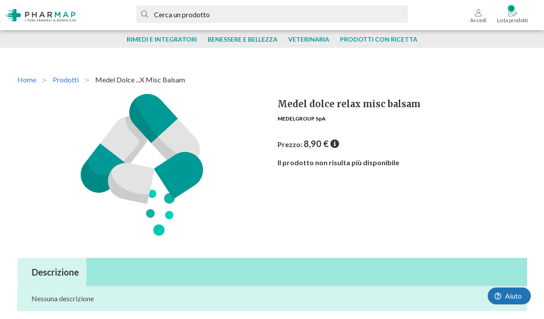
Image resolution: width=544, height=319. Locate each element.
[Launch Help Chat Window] (509, 296)
